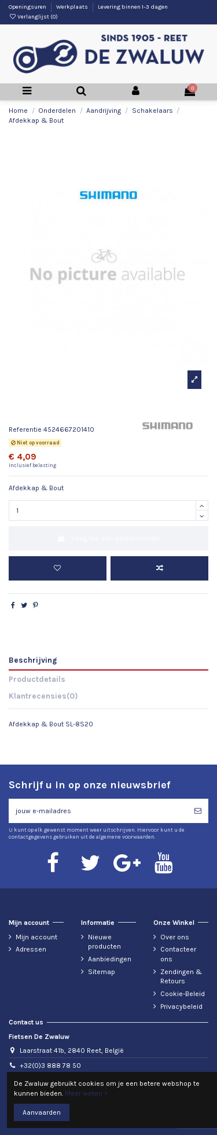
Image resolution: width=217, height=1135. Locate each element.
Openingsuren (28, 6)
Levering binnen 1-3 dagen (133, 6)
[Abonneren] (197, 811)
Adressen (31, 949)
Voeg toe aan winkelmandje (108, 538)
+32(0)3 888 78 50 (50, 1065)
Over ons (174, 937)
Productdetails (37, 679)
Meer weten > (86, 1093)
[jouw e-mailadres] (98, 811)
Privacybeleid (181, 1006)
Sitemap (101, 972)
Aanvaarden (42, 1112)
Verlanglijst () (33, 16)
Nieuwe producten (104, 942)
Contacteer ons (178, 954)
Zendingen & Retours (181, 977)
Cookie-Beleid (182, 994)
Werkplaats (72, 6)
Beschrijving (33, 659)
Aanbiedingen (109, 959)
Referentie (25, 429)
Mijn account (36, 937)
